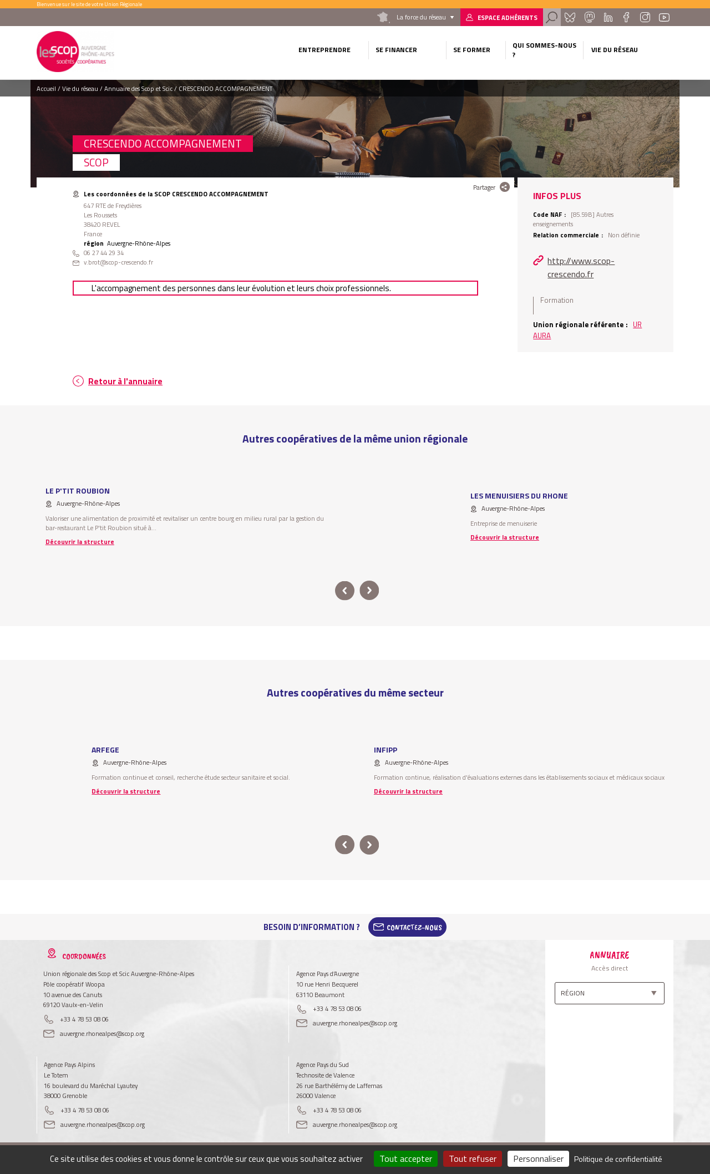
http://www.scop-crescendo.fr (581, 267)
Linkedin (608, 17)
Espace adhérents (507, 17)
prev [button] (344, 591)
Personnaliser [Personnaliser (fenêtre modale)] (538, 1158)
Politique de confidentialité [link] (618, 1159)
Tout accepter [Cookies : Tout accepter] (405, 1158)
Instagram (644, 17)
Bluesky (570, 17)
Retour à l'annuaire (125, 381)
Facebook (626, 17)
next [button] (369, 591)
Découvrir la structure (79, 541)
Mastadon (589, 17)
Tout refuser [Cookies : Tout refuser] (472, 1158)
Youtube (664, 17)
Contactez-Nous (414, 927)
